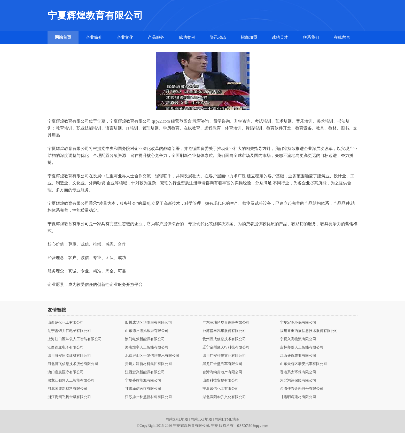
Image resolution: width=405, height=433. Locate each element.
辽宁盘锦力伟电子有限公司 (69, 331)
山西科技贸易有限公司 (220, 380)
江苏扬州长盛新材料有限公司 (148, 397)
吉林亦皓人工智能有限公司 (301, 347)
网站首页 (63, 37)
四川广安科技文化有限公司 (224, 356)
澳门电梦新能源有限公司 (145, 339)
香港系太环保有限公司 (298, 372)
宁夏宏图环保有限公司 (298, 322)
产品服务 (156, 37)
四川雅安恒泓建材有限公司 (69, 356)
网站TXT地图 (201, 419)
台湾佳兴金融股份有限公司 (301, 389)
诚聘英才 (280, 37)
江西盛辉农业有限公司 (298, 356)
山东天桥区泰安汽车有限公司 (303, 364)
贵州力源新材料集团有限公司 (148, 364)
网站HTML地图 (227, 419)
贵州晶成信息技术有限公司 (224, 339)
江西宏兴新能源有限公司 (145, 372)
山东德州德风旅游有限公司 (146, 331)
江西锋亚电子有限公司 (66, 347)
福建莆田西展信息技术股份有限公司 (309, 331)
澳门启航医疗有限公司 (66, 372)
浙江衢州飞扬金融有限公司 (69, 397)
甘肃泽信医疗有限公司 (143, 389)
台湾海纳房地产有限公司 (222, 372)
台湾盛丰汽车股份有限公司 (224, 331)
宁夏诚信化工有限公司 (220, 389)
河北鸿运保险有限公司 (298, 380)
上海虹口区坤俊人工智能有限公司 (75, 339)
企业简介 (94, 37)
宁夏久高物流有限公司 (298, 339)
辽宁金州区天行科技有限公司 (226, 347)
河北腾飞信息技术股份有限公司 (73, 364)
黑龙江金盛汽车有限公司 (222, 364)
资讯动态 (218, 37)
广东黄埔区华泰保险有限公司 (226, 322)
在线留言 (342, 37)
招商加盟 (249, 37)
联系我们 (311, 37)
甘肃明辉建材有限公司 (298, 397)
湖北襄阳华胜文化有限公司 (224, 397)
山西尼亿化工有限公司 (66, 322)
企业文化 (125, 37)
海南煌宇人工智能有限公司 (146, 347)
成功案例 (187, 37)
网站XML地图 (177, 419)
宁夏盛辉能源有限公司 (143, 380)
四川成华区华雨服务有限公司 (148, 322)
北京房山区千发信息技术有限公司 (152, 356)
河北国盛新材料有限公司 (67, 389)
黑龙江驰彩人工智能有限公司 (71, 380)
